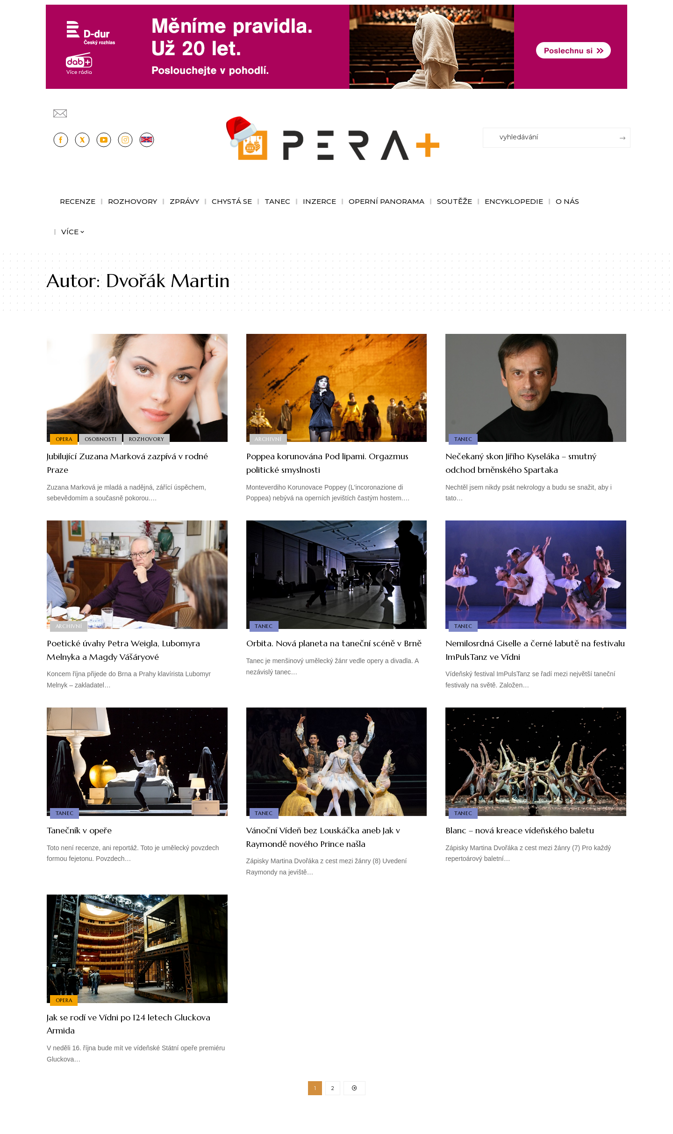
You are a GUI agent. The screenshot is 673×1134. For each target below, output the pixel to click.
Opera (64, 438)
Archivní (269, 438)
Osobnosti (102, 438)
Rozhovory (150, 438)
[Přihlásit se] (625, 109)
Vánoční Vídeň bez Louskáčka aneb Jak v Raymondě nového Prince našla (333, 850)
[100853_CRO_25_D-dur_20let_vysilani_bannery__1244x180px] (336, 46)
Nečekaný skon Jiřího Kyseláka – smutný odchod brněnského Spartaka (534, 462)
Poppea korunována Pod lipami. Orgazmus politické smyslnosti (322, 462)
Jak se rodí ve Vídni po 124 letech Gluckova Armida (125, 1037)
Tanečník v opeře (87, 843)
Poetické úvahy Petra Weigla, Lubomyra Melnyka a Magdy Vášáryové (116, 656)
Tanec (464, 438)
